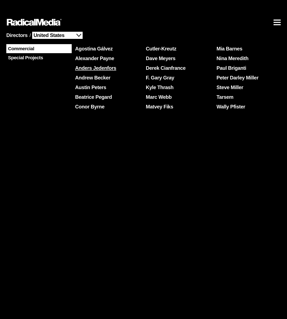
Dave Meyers (160, 46)
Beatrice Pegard (92, 84)
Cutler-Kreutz (160, 36)
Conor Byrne (88, 94)
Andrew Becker (91, 65)
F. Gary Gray (159, 65)
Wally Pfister (230, 94)
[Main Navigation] (143, 9)
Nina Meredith (232, 46)
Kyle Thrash (159, 75)
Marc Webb (158, 84)
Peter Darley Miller (237, 65)
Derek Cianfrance (165, 55)
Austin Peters (89, 75)
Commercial (20, 35)
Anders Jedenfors (94, 55)
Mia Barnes (228, 36)
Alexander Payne (93, 46)
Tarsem (224, 84)
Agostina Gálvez (93, 36)
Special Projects (24, 44)
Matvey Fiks (158, 94)
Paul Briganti (230, 55)
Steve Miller (229, 75)
